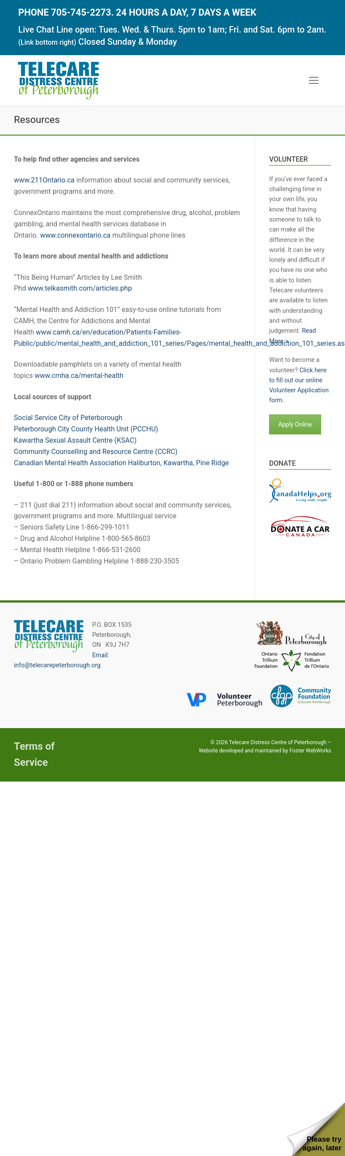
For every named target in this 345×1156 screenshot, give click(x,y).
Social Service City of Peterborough (68, 418)
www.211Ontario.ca (44, 180)
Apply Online (295, 424)
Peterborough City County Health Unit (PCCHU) (86, 429)
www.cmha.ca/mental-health (79, 375)
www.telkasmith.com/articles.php (80, 288)
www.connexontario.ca (75, 235)
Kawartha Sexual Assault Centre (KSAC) (75, 440)
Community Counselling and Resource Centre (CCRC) (95, 451)
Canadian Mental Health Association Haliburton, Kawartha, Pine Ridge (121, 463)
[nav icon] (314, 81)
